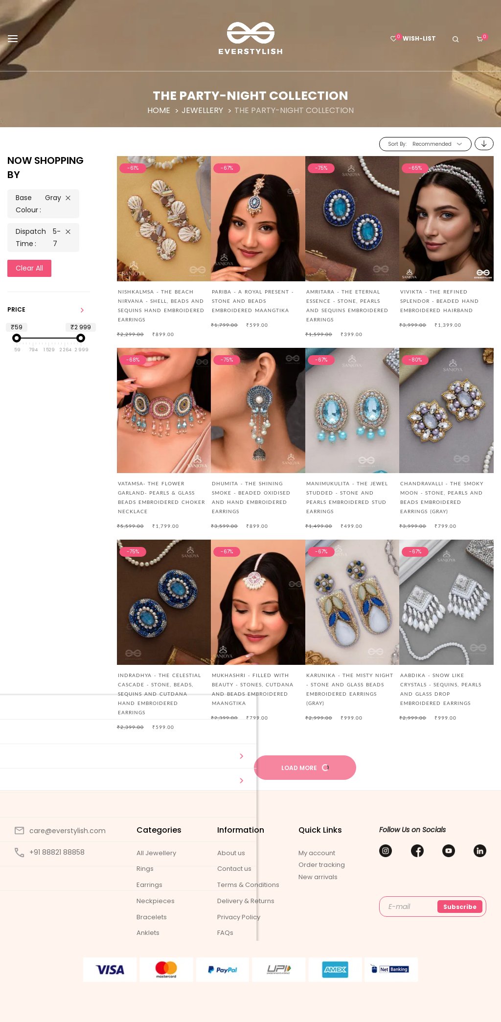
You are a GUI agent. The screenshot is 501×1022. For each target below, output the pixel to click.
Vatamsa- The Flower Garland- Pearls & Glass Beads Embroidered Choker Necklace (161, 497)
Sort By (397, 144)
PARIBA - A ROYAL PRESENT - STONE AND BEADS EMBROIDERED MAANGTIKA (253, 301)
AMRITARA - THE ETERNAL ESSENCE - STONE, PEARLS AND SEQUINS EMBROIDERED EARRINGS (347, 305)
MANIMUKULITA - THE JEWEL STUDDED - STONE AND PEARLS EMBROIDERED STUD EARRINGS (347, 497)
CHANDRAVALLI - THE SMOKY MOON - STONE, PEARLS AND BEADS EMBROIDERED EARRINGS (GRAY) (441, 497)
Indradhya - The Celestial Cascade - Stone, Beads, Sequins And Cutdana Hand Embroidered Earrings (159, 693)
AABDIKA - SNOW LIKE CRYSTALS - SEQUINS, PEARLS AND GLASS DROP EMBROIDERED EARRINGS (440, 689)
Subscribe (460, 907)
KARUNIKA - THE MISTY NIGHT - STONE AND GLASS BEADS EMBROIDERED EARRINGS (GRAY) (349, 689)
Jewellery (203, 110)
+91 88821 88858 (50, 852)
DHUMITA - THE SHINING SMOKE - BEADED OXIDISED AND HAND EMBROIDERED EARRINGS (251, 497)
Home (159, 110)
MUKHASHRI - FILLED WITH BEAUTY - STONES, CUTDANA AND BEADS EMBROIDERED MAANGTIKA (253, 689)
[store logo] (250, 38)
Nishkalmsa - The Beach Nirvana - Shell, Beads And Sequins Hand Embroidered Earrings (161, 305)
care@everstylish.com (60, 831)
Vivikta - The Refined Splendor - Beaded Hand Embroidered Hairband (439, 301)
